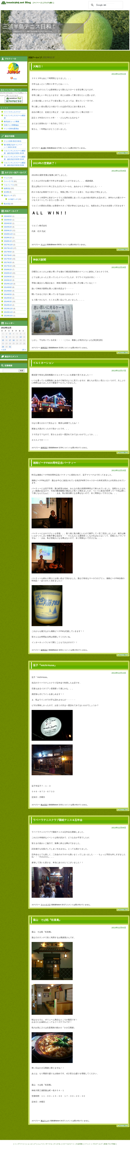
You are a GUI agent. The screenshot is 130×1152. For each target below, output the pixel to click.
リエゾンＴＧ (9, 185)
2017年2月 (8, 262)
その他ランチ (13, 199)
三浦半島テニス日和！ (30, 26)
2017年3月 (8, 259)
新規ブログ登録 (109, 1144)
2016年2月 (8, 270)
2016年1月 (8, 273)
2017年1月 (8, 266)
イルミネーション (43, 362)
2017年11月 (8, 248)
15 (3, 340)
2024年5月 (8, 216)
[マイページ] (37, 3)
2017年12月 (8, 245)
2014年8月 (8, 291)
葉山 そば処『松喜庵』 (48, 919)
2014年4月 (8, 298)
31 (10, 347)
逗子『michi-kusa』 (45, 665)
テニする (57, 1144)
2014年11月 (8, 284)
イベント (87, 1144)
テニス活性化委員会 (11, 129)
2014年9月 (8, 287)
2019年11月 (8, 234)
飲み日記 (44, 805)
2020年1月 (8, 230)
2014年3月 (8, 301)
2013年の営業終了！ (45, 163)
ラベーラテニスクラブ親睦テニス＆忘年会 (57, 820)
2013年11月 (8, 312)
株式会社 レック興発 (11, 121)
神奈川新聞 (39, 259)
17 (10, 340)
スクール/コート (68, 1144)
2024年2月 (8, 227)
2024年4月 (8, 220)
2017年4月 (8, 255)
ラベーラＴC (45, 905)
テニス (43, 245)
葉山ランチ (45, 1121)
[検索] (105, 5)
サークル (49, 1144)
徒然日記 (44, 348)
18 (13, 340)
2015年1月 (8, 280)
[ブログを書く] (48, 3)
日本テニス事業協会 (11, 125)
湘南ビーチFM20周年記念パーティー (54, 462)
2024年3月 (8, 223)
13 (20, 337)
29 (3, 347)
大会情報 (79, 1144)
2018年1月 (8, 241)
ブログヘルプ (97, 1144)
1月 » (24, 350)
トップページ (19, 1144)
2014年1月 (8, 305)
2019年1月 (8, 238)
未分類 (43, 148)
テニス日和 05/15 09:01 (12, 141)
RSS (15, 79)
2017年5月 (8, 252)
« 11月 (3, 350)
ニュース (40, 1144)
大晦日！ (38, 66)
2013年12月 (8, 309)
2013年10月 (8, 316)
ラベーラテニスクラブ (12, 112)
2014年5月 (8, 294)
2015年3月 (8, 277)
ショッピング (31, 1144)
